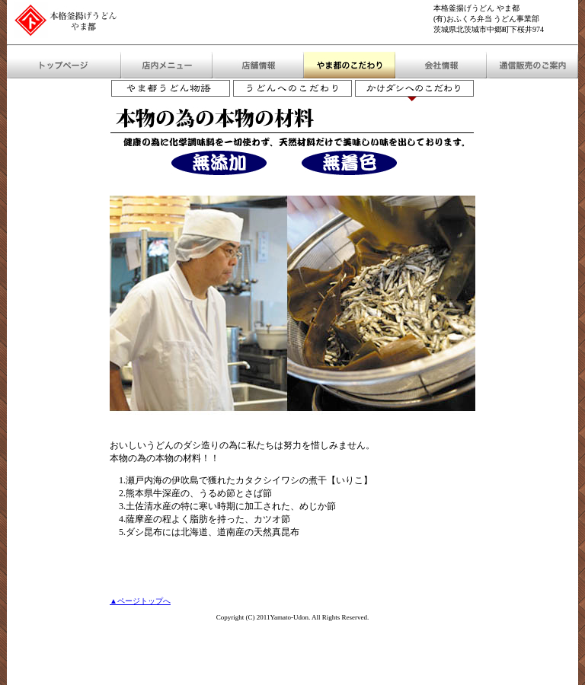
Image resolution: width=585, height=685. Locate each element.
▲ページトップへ (140, 601)
